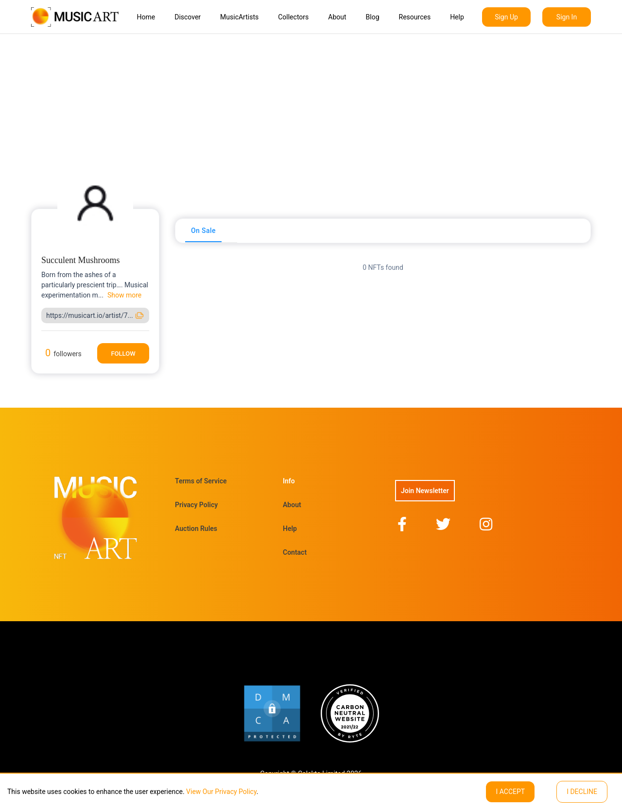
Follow (123, 353)
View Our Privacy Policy (221, 791)
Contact (295, 552)
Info (289, 481)
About (337, 17)
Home (146, 17)
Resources (415, 17)
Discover (187, 17)
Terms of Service (200, 481)
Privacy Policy (196, 505)
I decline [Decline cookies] (582, 791)
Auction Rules (196, 528)
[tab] (203, 230)
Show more (124, 295)
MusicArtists (239, 17)
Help (457, 17)
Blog (373, 17)
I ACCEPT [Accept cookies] (510, 791)
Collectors (293, 17)
